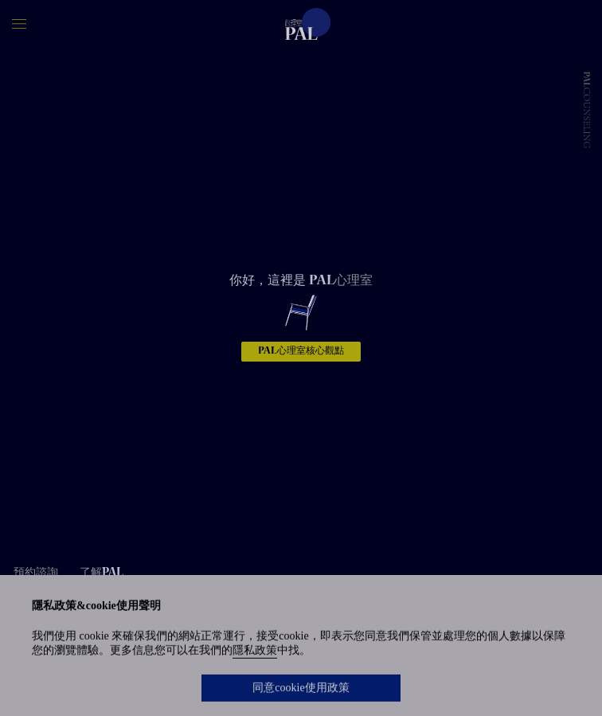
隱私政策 (255, 652)
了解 (101, 573)
